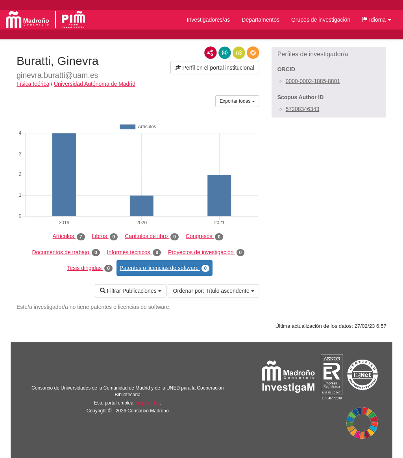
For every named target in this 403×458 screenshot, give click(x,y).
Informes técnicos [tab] (134, 252)
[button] (376, 20)
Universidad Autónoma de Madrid (94, 84)
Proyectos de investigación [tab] (206, 252)
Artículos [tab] (69, 236)
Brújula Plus (147, 403)
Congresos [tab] (204, 236)
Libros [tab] (105, 236)
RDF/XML (210, 52)
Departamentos (260, 20)
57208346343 (303, 109)
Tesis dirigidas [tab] (90, 268)
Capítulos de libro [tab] (152, 236)
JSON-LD (224, 52)
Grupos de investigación (320, 20)
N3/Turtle (239, 52)
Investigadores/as (208, 20)
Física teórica (33, 84)
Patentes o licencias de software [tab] (164, 268)
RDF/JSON (253, 52)
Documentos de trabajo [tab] (66, 252)
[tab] (329, 54)
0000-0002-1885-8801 (313, 81)
